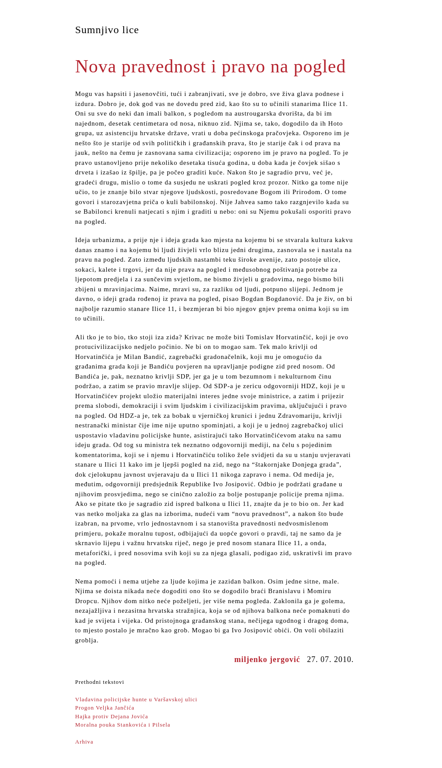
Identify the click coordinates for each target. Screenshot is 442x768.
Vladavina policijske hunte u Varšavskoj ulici (136, 699)
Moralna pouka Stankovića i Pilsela (123, 724)
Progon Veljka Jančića (105, 707)
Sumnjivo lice (107, 29)
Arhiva (84, 741)
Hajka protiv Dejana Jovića (111, 716)
